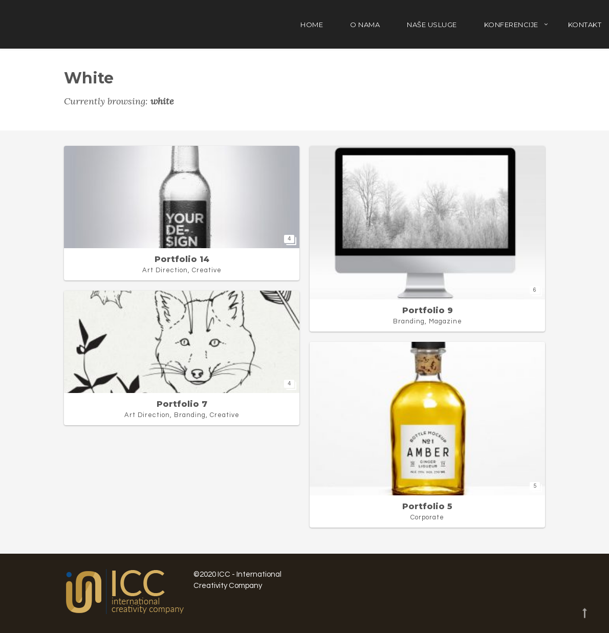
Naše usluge (432, 24)
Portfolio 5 (427, 506)
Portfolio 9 (427, 310)
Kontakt (585, 24)
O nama (365, 24)
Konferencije (511, 24)
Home (311, 24)
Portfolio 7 (182, 404)
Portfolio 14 (182, 259)
